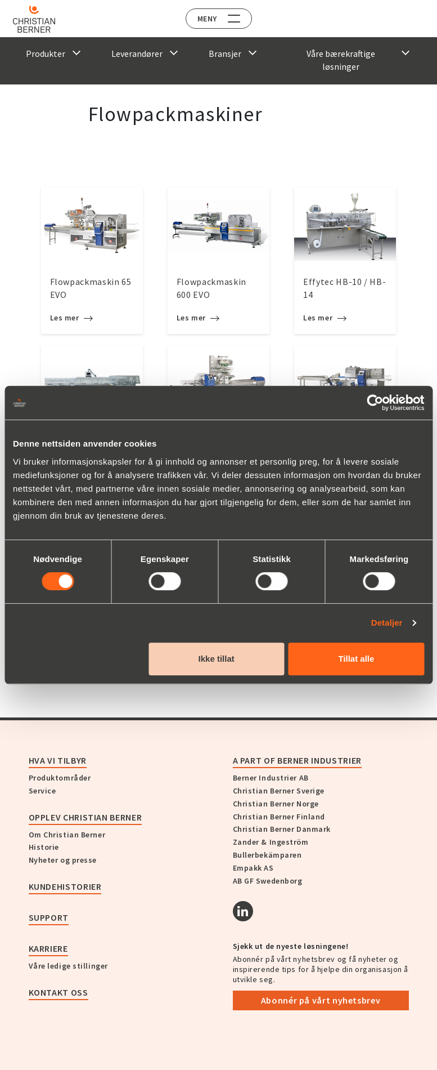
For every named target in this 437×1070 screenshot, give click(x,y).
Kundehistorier (65, 886)
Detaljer (387, 622)
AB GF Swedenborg (268, 881)
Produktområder (60, 778)
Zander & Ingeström (271, 842)
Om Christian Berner (67, 835)
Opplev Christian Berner (85, 817)
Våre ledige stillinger (68, 966)
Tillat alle (356, 658)
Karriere (48, 948)
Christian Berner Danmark (282, 829)
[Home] (41, 19)
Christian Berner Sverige (279, 791)
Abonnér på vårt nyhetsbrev (321, 1000)
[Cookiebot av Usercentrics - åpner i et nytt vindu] (375, 402)
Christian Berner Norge (276, 804)
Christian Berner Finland (279, 817)
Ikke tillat (217, 658)
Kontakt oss (58, 992)
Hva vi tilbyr (58, 760)
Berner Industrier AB (271, 778)
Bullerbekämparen (267, 855)
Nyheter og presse (63, 860)
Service (42, 791)
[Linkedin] (243, 911)
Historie (44, 847)
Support (49, 917)
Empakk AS (253, 868)
